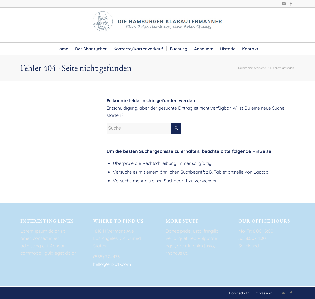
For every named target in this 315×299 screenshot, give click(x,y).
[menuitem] (62, 49)
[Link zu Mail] (283, 3)
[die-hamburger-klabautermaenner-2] (157, 25)
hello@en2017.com (112, 264)
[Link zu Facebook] (291, 3)
